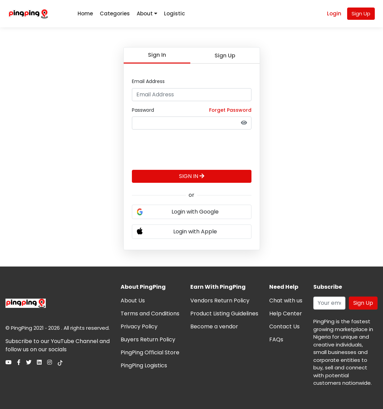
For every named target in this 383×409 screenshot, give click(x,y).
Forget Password (230, 110)
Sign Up (361, 13)
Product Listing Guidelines (224, 313)
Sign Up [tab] (225, 55)
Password (143, 110)
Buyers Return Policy (148, 339)
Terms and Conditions (150, 313)
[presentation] (184, 148)
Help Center (285, 313)
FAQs (276, 339)
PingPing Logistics (144, 365)
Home (85, 13)
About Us (133, 300)
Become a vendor (214, 326)
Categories (115, 13)
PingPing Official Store (150, 352)
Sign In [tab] (157, 55)
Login (334, 13)
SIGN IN (191, 176)
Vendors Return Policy (219, 300)
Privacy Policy (139, 326)
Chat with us (285, 300)
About (147, 13)
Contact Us (284, 326)
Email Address (148, 81)
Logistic (174, 13)
